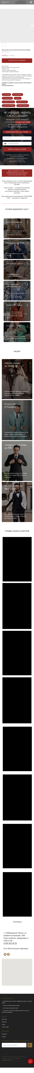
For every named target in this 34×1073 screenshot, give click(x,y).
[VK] (8, 954)
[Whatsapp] (5, 954)
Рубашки (4, 1021)
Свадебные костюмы (8, 101)
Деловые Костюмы (21, 101)
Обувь (3, 1024)
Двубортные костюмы (8, 105)
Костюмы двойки (17, 94)
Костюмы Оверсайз (23, 105)
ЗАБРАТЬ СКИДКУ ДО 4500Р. (17, 149)
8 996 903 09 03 (10, 943)
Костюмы (4, 1019)
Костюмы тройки (7, 98)
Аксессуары (5, 1027)
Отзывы (4, 1036)
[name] (17, 138)
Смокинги (17, 98)
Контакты (4, 1034)
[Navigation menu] (31, 2)
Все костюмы (6, 94)
